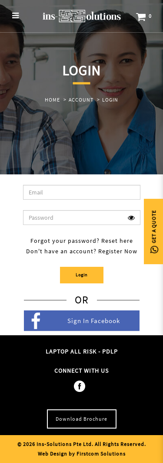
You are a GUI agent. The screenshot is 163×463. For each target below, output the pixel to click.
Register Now (117, 251)
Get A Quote (153, 232)
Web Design (52, 453)
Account (81, 99)
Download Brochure (81, 418)
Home (52, 99)
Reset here (117, 241)
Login (110, 99)
